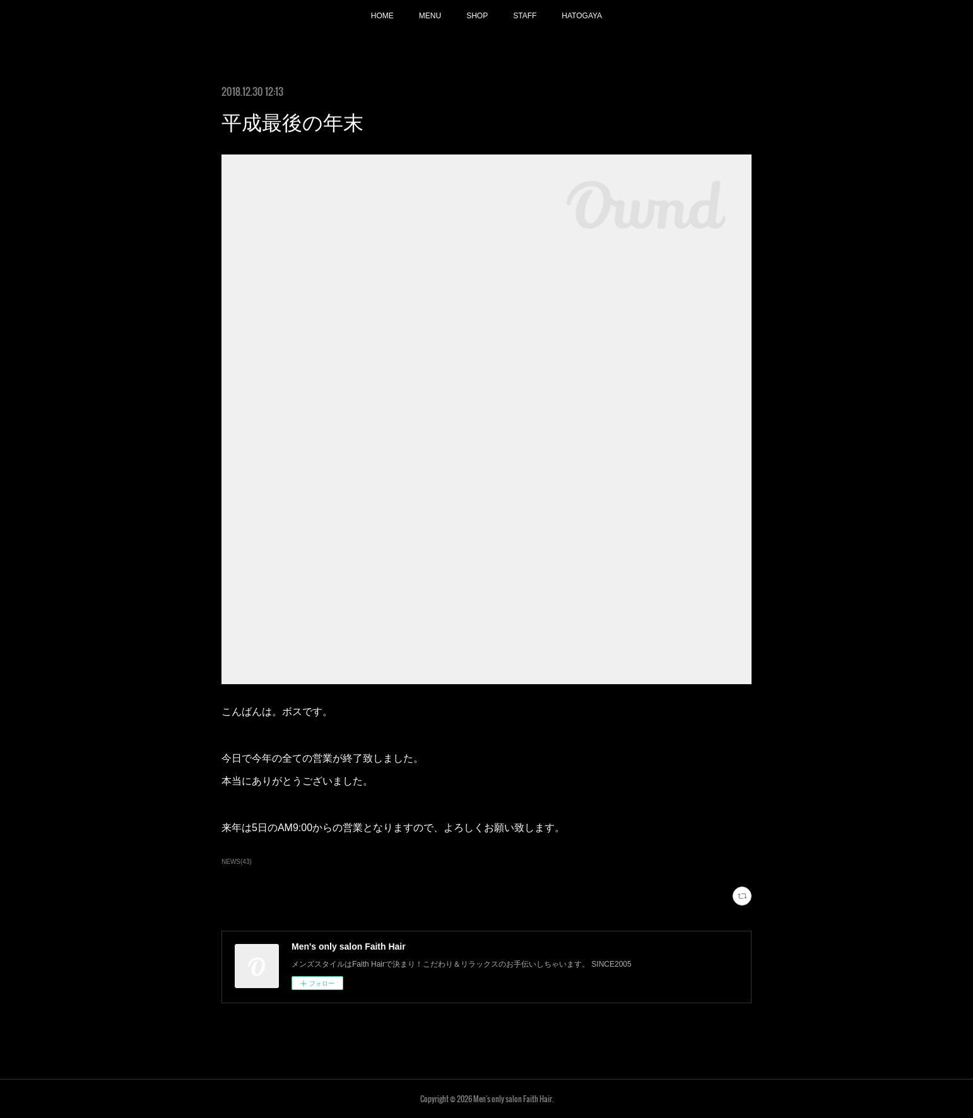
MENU (430, 15)
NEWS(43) (236, 861)
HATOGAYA (582, 15)
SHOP (477, 15)
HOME (382, 15)
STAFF (524, 15)
